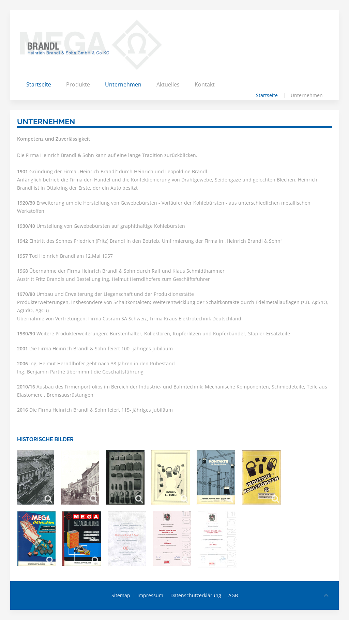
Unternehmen (123, 84)
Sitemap (120, 595)
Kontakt (205, 84)
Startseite (38, 84)
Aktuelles (168, 84)
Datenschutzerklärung (195, 595)
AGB (233, 595)
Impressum (150, 595)
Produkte (78, 84)
